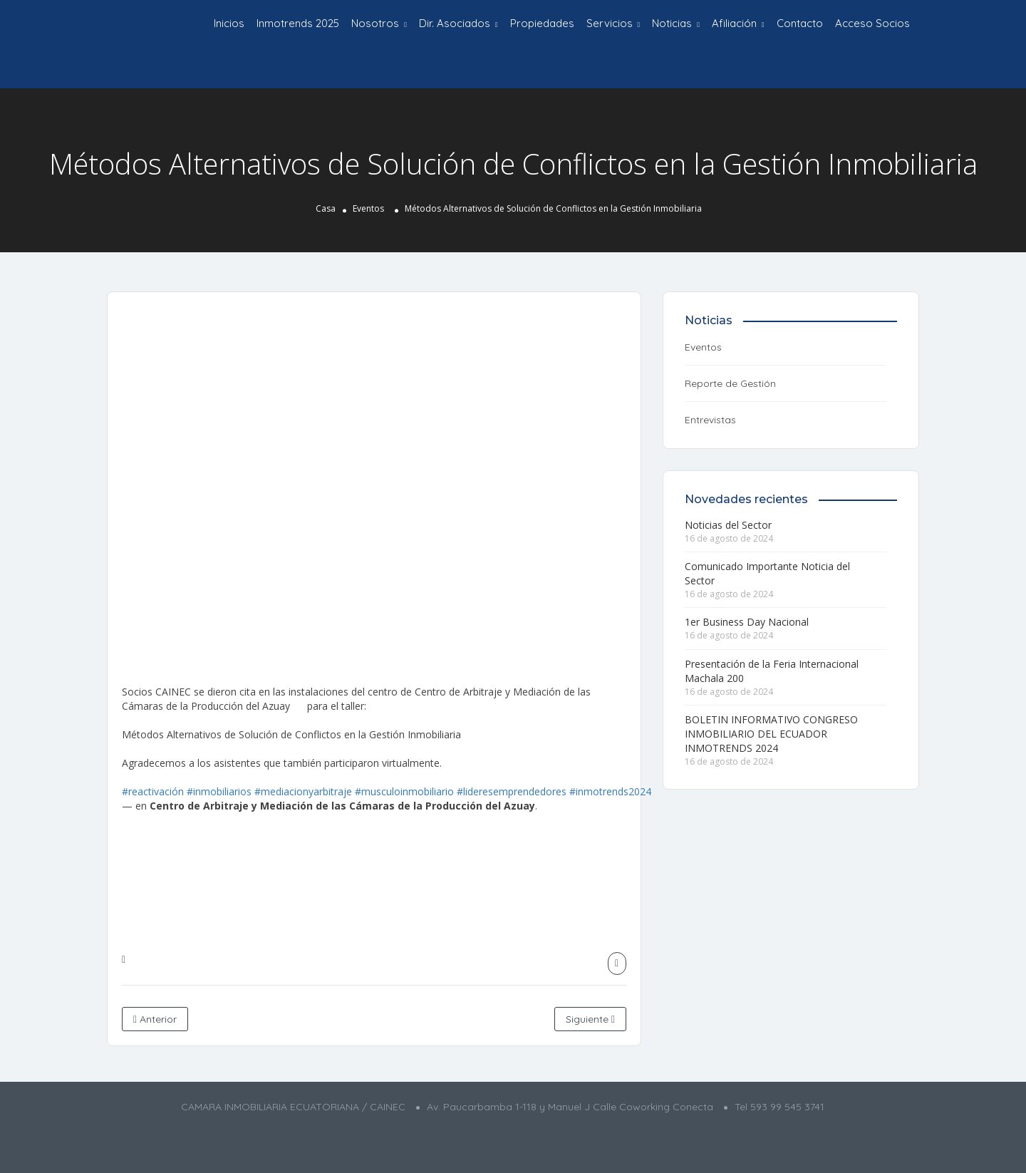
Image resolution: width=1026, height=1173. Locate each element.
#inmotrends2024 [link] (610, 791)
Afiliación (734, 23)
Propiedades (542, 23)
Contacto (800, 23)
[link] (342, 805)
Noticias (672, 23)
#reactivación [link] (153, 791)
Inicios (229, 23)
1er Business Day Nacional (747, 622)
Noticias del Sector (728, 525)
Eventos (368, 208)
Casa (326, 208)
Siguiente (590, 1019)
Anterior (155, 1019)
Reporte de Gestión (730, 383)
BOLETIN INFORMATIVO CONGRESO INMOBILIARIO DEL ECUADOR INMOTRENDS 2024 (771, 734)
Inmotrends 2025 (297, 23)
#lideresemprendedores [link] (511, 791)
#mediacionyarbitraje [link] (303, 791)
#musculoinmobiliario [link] (404, 791)
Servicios (609, 23)
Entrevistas (710, 419)
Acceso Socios (872, 23)
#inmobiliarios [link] (219, 791)
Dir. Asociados (454, 23)
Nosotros (375, 23)
